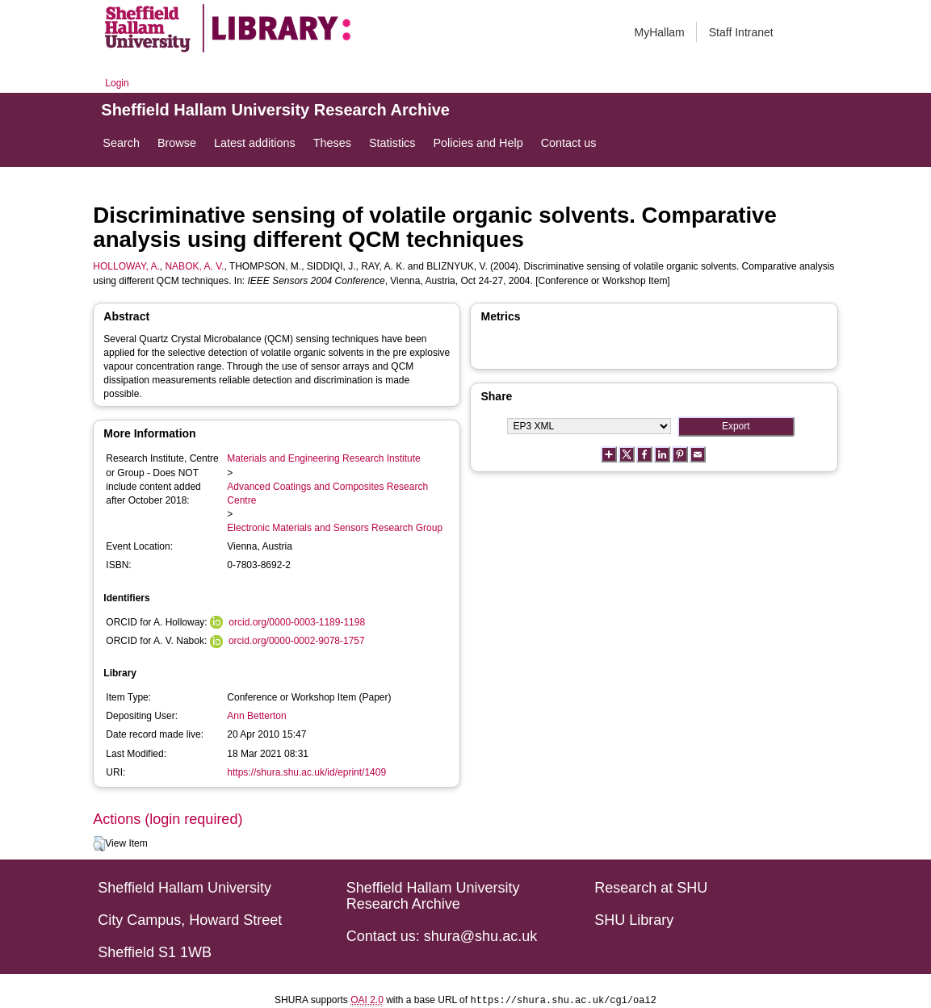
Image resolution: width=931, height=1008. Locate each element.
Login (116, 83)
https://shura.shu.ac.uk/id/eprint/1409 (306, 772)
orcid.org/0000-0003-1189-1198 (297, 622)
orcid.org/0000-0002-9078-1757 (297, 640)
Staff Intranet (741, 32)
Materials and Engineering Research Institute (323, 458)
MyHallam (660, 32)
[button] (99, 844)
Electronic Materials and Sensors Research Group (334, 527)
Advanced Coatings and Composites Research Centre (327, 493)
